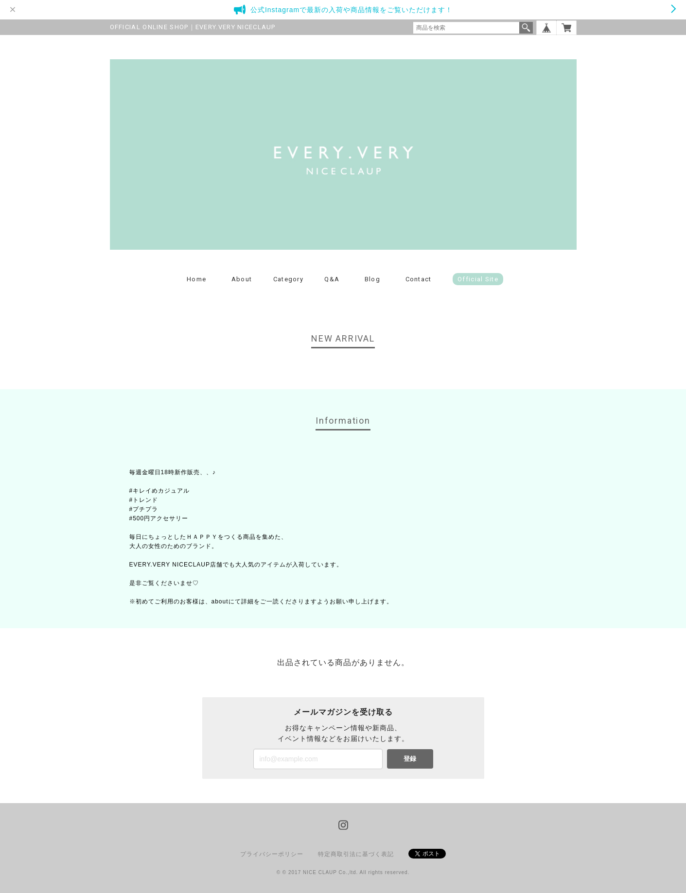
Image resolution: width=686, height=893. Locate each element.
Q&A (331, 279)
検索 (526, 28)
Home (196, 279)
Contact (418, 279)
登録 (410, 758)
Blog (372, 279)
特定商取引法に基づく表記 (356, 854)
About (241, 279)
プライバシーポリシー (271, 854)
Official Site (477, 279)
